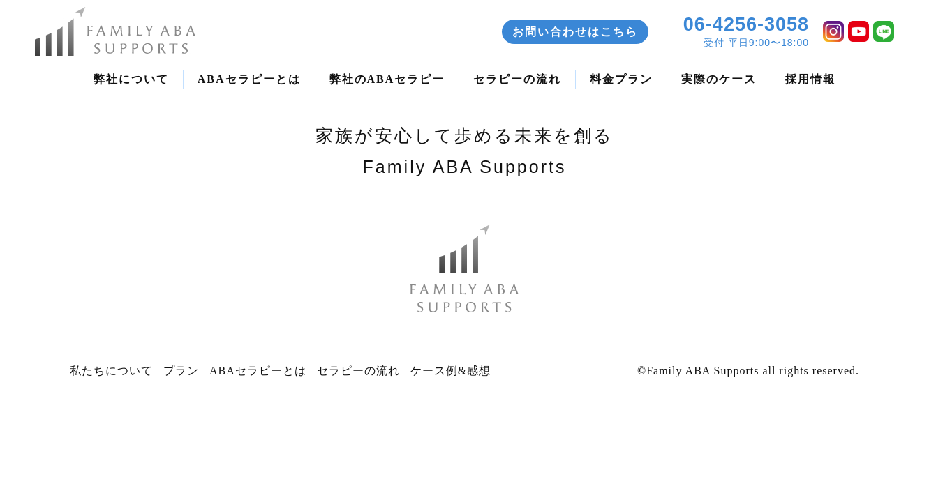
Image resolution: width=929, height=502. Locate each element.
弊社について (131, 79)
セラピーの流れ (517, 79)
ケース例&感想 (450, 370)
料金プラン (621, 79)
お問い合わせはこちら (575, 32)
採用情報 (810, 79)
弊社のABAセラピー (387, 79)
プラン (181, 370)
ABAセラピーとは (249, 79)
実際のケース (719, 79)
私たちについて (111, 370)
